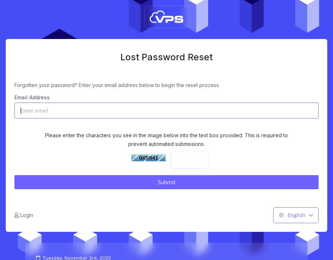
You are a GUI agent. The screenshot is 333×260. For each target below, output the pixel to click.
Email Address (32, 97)
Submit (167, 182)
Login (23, 215)
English (296, 215)
